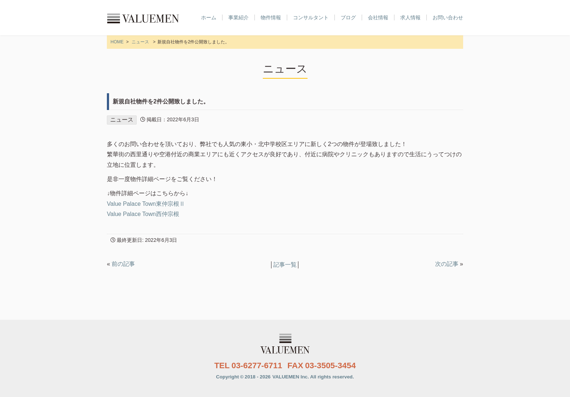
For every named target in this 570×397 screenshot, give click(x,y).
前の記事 (123, 264)
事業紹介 (238, 17)
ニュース (140, 41)
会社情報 (378, 17)
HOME (117, 41)
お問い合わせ (448, 17)
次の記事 (446, 264)
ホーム (208, 17)
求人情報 (410, 17)
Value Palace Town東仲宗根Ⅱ (146, 204)
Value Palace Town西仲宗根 (143, 214)
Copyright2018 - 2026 (285, 377)
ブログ (348, 17)
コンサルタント (311, 17)
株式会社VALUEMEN (143, 18)
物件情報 (271, 17)
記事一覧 (285, 265)
